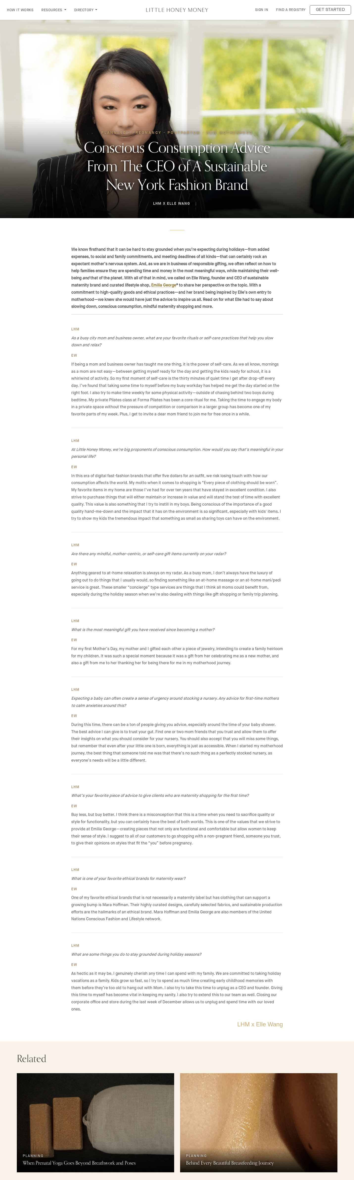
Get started (330, 9)
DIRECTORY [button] (84, 10)
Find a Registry (291, 10)
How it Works (20, 10)
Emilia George (163, 285)
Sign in (261, 10)
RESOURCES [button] (52, 10)
